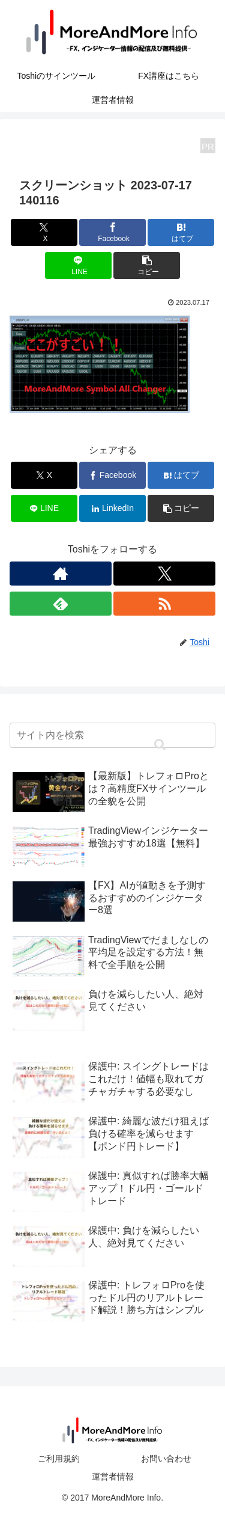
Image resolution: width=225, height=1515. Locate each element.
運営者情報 (113, 1476)
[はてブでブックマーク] (181, 232)
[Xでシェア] (44, 232)
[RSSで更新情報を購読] (164, 604)
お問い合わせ (166, 1458)
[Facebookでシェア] (112, 232)
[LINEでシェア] (78, 265)
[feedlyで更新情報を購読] (61, 604)
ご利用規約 (59, 1458)
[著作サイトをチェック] (61, 574)
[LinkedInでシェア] (112, 508)
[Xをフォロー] (164, 574)
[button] (146, 265)
